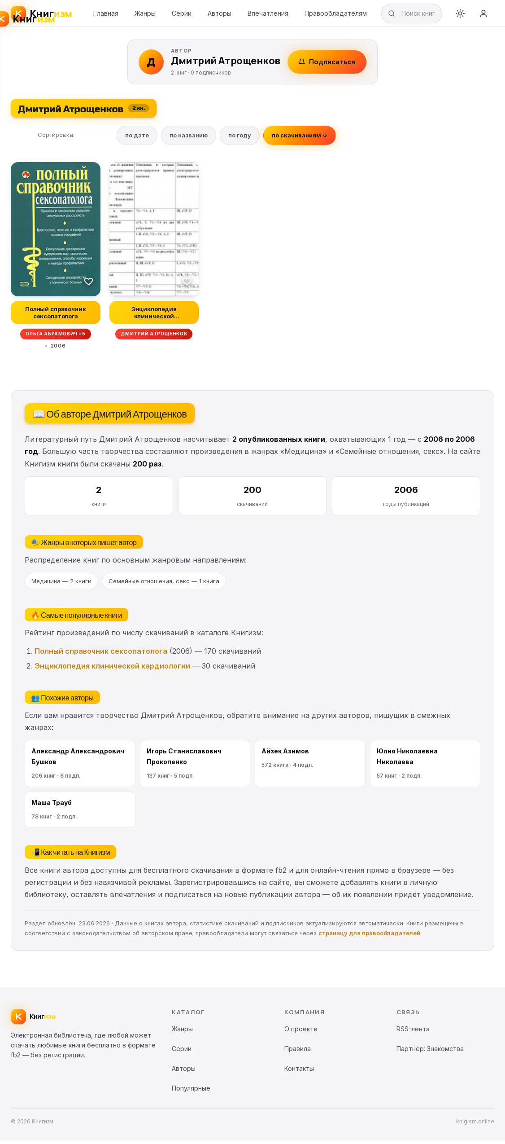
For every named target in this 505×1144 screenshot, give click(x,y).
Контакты (299, 1072)
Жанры (145, 15)
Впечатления (268, 15)
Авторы (219, 15)
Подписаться (327, 65)
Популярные (191, 1092)
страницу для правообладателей (369, 936)
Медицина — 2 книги (61, 584)
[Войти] (483, 15)
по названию (189, 138)
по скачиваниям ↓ (299, 138)
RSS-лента (413, 1032)
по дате (137, 138)
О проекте (301, 1032)
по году (239, 138)
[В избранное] (89, 284)
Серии (182, 15)
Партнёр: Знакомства (430, 1052)
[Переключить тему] (460, 15)
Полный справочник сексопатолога (101, 654)
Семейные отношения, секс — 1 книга (164, 584)
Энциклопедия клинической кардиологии (112, 669)
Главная (105, 15)
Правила (297, 1052)
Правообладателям (336, 15)
